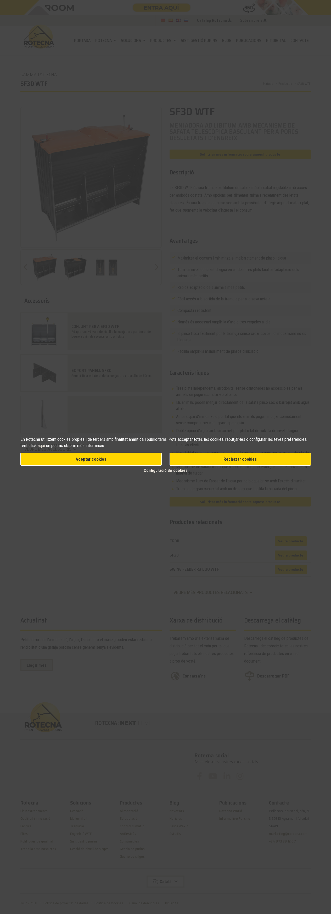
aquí (42, 445)
